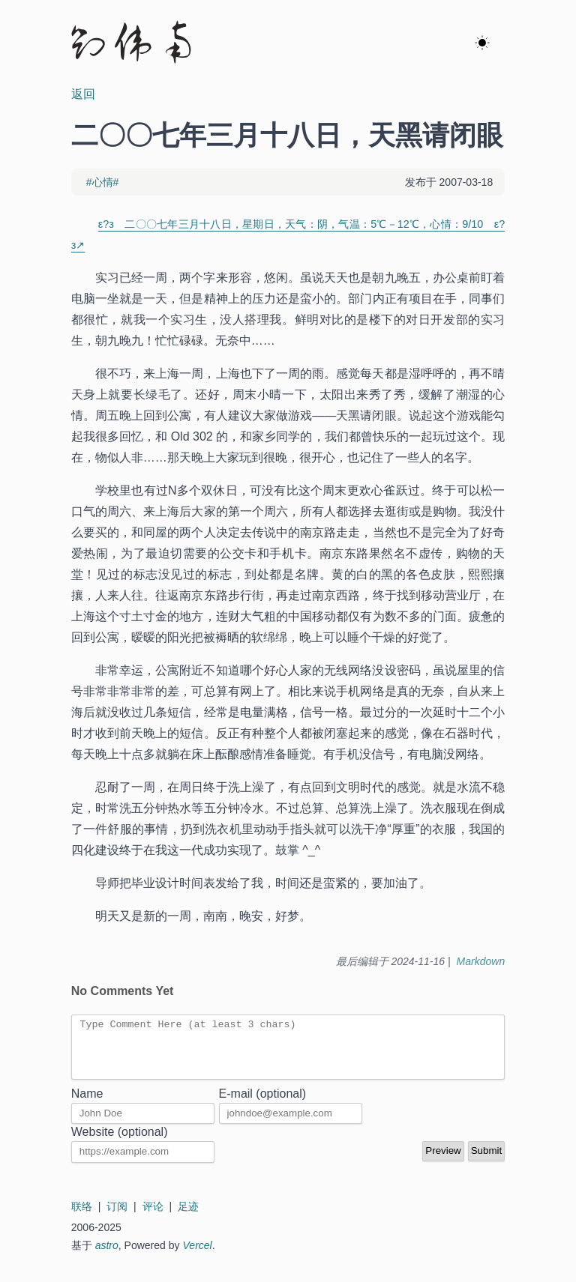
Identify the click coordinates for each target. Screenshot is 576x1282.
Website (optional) (119, 1143)
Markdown (481, 961)
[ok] (482, 43)
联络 (81, 1218)
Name (87, 1104)
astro (106, 1257)
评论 (153, 1218)
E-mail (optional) (262, 1104)
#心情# (102, 182)
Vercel (197, 1257)
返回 (83, 94)
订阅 (117, 1218)
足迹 (188, 1218)
